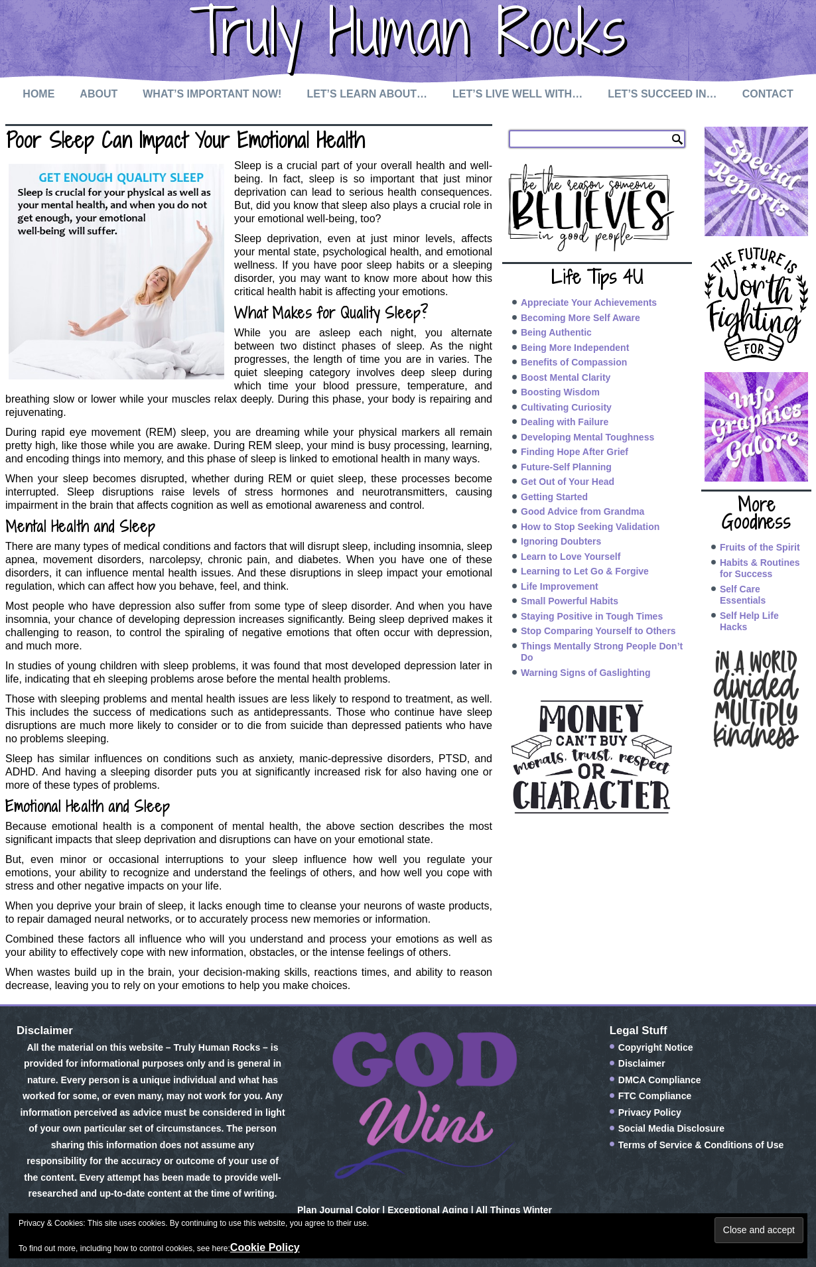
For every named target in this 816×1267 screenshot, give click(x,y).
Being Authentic (556, 332)
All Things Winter (514, 1210)
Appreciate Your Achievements (589, 302)
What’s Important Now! (212, 94)
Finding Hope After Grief (574, 451)
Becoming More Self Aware (580, 317)
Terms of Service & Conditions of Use (700, 1145)
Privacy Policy (649, 1112)
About (98, 94)
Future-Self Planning (566, 467)
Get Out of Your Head (567, 481)
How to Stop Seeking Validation (590, 526)
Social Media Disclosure (671, 1128)
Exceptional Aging (427, 1210)
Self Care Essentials (743, 595)
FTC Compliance (654, 1096)
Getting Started (554, 497)
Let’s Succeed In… (662, 94)
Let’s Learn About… (366, 94)
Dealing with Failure (564, 422)
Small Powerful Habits (569, 601)
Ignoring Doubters (561, 541)
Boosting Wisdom (560, 392)
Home (38, 94)
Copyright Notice (655, 1047)
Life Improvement (559, 586)
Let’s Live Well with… (517, 94)
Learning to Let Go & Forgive (585, 571)
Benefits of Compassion (574, 362)
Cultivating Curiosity (566, 407)
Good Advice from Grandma (582, 511)
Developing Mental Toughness (587, 437)
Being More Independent (575, 347)
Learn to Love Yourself (570, 556)
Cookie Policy (265, 1247)
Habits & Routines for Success (760, 568)
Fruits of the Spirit (760, 547)
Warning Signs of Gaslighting (585, 672)
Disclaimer (641, 1063)
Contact (767, 94)
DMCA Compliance (659, 1080)
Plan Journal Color (338, 1210)
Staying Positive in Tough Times (592, 616)
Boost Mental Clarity (565, 377)
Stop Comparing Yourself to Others (598, 631)
